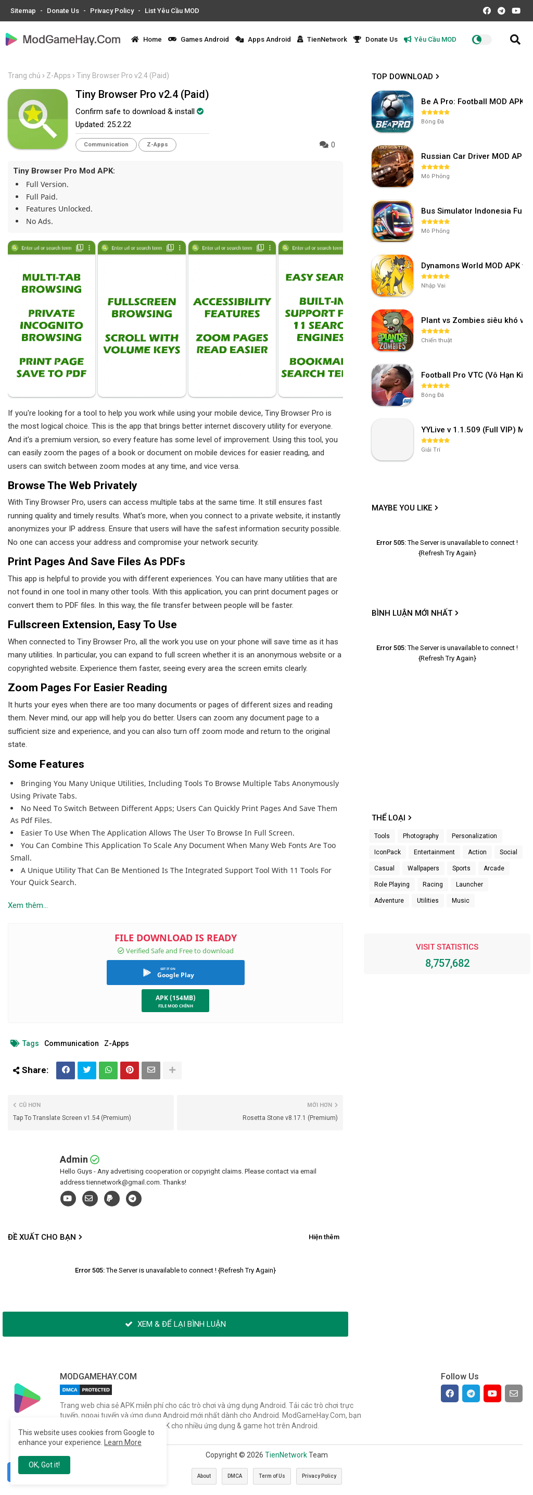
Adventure (389, 900)
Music (460, 900)
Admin (74, 1159)
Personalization (474, 836)
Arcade (494, 868)
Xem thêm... (28, 905)
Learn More (123, 1442)
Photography (421, 836)
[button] (515, 39)
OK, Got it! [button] (44, 1465)
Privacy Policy (112, 11)
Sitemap (23, 11)
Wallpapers (423, 868)
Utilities (428, 900)
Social (508, 852)
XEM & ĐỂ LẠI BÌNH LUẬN (175, 1324)
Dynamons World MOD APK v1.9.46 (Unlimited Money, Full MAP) (473, 265)
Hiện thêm (324, 1237)
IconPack (387, 852)
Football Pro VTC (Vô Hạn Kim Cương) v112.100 (473, 375)
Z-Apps (58, 75)
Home (146, 39)
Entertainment (434, 852)
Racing (433, 884)
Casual (384, 868)
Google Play (175, 974)
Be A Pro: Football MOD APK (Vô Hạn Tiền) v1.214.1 (473, 101)
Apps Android (263, 39)
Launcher (469, 884)
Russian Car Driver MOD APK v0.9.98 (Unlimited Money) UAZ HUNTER (473, 156)
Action (477, 852)
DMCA (234, 1476)
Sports (461, 868)
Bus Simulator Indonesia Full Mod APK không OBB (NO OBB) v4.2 (473, 211)
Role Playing (392, 884)
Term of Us (272, 1476)
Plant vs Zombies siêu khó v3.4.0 (473, 320)
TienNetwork (322, 39)
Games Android (198, 39)
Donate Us (64, 11)
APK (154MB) (176, 997)
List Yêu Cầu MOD (172, 11)
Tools (382, 836)
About (204, 1476)
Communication (106, 144)
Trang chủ (24, 75)
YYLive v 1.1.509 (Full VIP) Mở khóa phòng (473, 429)
